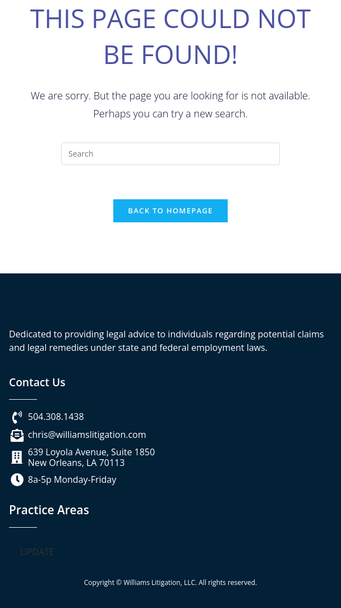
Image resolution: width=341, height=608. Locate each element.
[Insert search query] (170, 154)
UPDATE (37, 552)
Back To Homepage (170, 210)
